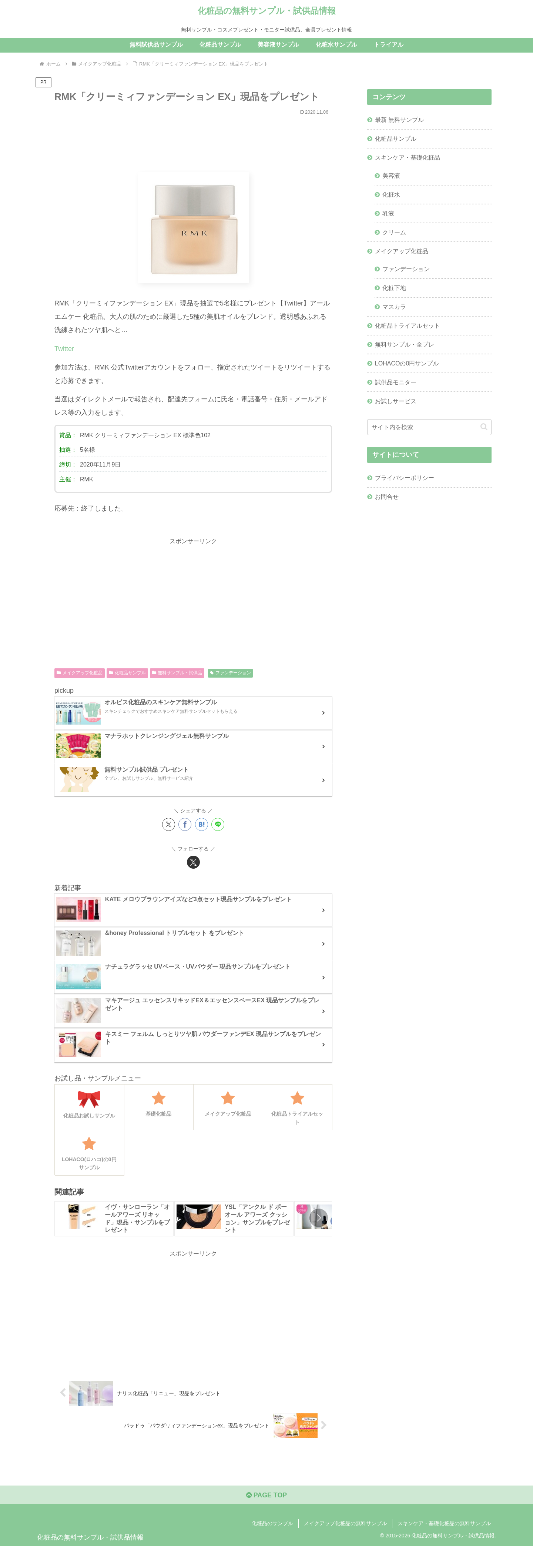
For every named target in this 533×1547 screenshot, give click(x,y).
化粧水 (391, 194)
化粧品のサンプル (272, 1524)
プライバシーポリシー (404, 479)
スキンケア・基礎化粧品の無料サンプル (444, 1524)
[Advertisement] (193, 140)
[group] (114, 1219)
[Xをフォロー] (193, 862)
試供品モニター (395, 383)
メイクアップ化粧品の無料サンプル (345, 1524)
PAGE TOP (266, 1495)
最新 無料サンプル (399, 120)
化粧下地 (394, 288)
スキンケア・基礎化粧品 (407, 157)
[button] (318, 1218)
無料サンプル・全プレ (404, 346)
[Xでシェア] (168, 824)
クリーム (394, 233)
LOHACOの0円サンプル (407, 364)
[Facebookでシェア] (184, 824)
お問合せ (387, 498)
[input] (429, 429)
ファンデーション (230, 672)
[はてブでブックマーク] (201, 824)
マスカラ (394, 307)
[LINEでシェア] (217, 824)
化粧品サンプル (127, 672)
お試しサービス (395, 402)
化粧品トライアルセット (407, 327)
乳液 (388, 214)
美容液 (391, 176)
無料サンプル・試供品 (177, 672)
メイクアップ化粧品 (80, 672)
